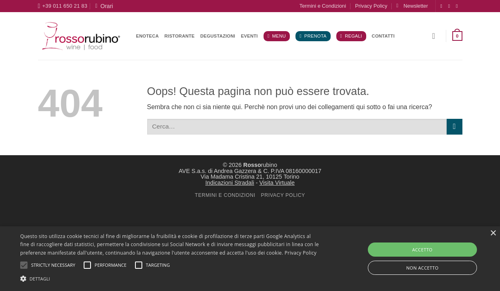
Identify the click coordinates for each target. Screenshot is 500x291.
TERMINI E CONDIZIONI (225, 195)
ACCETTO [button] (422, 250)
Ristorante (180, 36)
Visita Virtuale (277, 182)
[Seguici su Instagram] (450, 6)
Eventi (249, 36)
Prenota (313, 36)
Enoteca (147, 36)
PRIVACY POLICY (283, 195)
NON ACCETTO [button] (422, 268)
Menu (277, 36)
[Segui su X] (458, 6)
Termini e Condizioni (323, 6)
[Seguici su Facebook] (443, 6)
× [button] (493, 233)
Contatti (383, 36)
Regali (351, 36)
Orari (104, 6)
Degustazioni (217, 36)
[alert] (250, 258)
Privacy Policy (371, 6)
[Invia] (454, 127)
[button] (412, 6)
